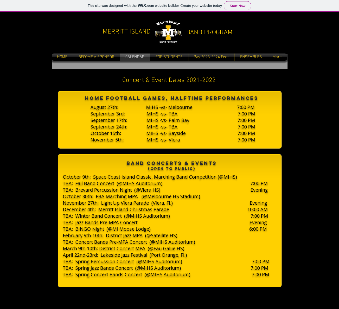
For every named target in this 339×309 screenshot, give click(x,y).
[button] (169, 57)
